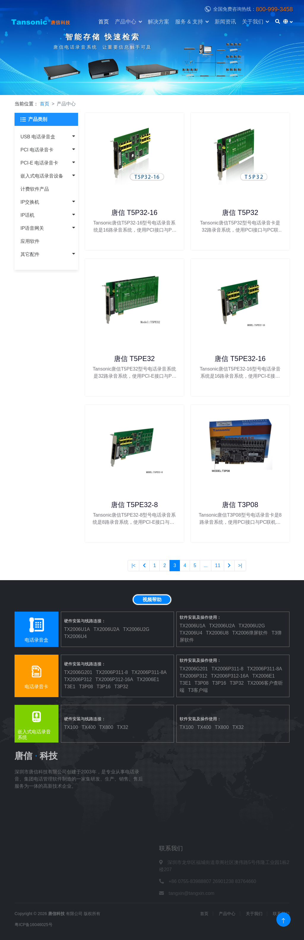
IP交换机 (29, 202)
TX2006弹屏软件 (250, 632)
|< (134, 565)
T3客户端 (198, 690)
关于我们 (252, 22)
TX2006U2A (106, 629)
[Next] (229, 565)
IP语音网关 (32, 228)
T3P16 (103, 686)
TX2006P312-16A (114, 679)
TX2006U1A (77, 629)
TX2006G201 (78, 672)
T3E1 (69, 686)
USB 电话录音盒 (37, 136)
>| (240, 565)
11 (217, 565)
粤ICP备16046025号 (34, 924)
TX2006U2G (136, 629)
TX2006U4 (75, 636)
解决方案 (158, 22)
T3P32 (121, 686)
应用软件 (29, 241)
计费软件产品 (34, 189)
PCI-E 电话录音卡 (39, 162)
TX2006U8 (217, 632)
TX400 (89, 727)
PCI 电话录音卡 (36, 149)
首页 (103, 22)
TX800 (106, 727)
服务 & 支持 (189, 22)
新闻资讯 (225, 22)
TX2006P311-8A (149, 672)
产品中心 (125, 22)
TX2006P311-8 (112, 672)
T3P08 (86, 686)
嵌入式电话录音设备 (41, 175)
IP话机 (27, 215)
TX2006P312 (78, 679)
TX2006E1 (148, 679)
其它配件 (29, 254)
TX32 (122, 727)
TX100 (71, 727)
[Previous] (144, 565)
